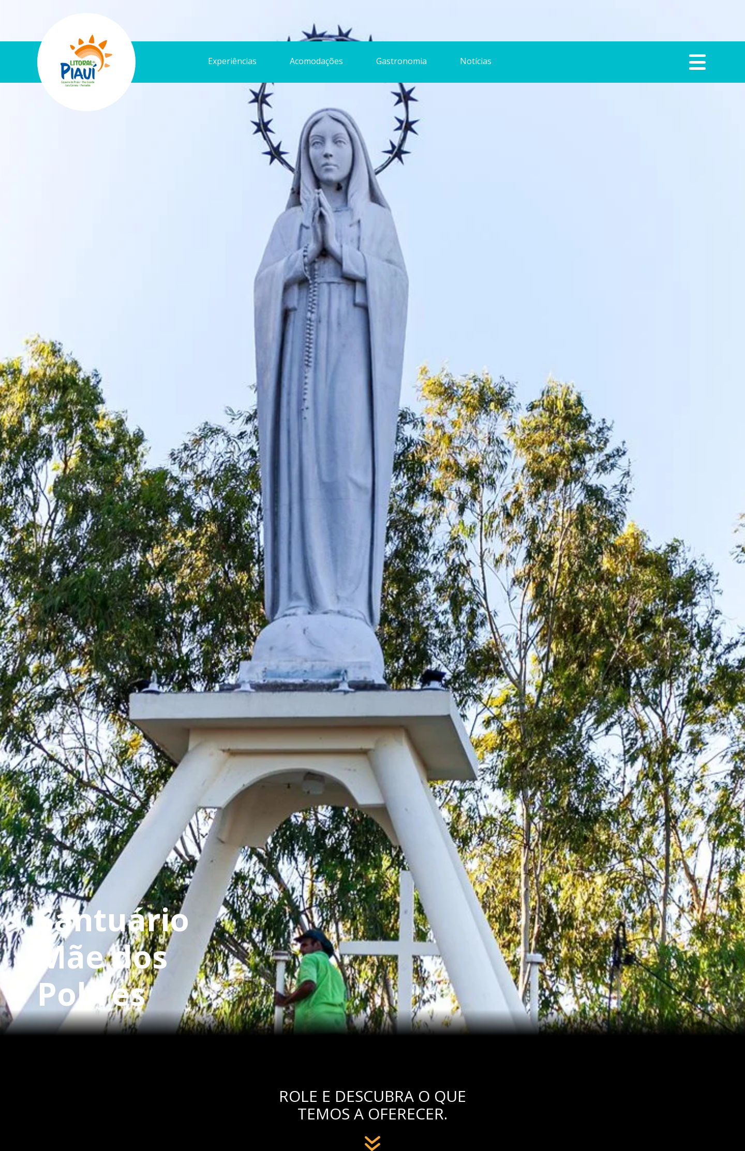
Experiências (232, 62)
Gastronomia (401, 62)
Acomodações (316, 62)
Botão (697, 62)
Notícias (475, 62)
